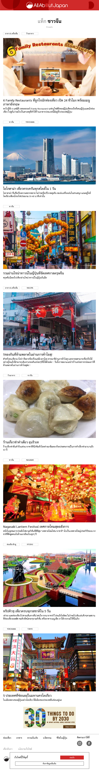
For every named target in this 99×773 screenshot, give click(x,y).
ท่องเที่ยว (7, 737)
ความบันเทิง (32, 737)
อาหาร (19, 737)
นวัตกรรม (47, 737)
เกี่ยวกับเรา (7, 749)
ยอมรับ (72, 757)
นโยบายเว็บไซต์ (25, 749)
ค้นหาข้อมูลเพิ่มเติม (49, 763)
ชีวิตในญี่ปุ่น (62, 737)
